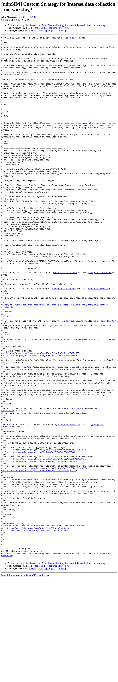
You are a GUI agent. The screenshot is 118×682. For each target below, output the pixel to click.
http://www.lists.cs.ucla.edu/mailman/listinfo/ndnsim (38, 626)
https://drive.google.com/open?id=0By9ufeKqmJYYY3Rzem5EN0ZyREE (42, 416)
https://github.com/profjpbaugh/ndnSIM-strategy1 (33, 358)
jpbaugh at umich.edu (64, 38)
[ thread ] (41, 30)
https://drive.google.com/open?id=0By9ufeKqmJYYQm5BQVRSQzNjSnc (49, 543)
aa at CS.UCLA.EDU (28, 17)
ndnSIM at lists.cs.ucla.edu (23, 623)
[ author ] (61, 30)
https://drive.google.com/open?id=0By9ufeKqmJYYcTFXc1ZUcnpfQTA (51, 554)
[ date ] (32, 30)
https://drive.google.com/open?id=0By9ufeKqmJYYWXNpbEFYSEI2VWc (49, 532)
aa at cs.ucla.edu (64, 140)
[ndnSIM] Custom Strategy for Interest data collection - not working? (72, 25)
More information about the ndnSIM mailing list (25, 679)
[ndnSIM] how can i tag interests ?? (51, 28)
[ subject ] (51, 30)
